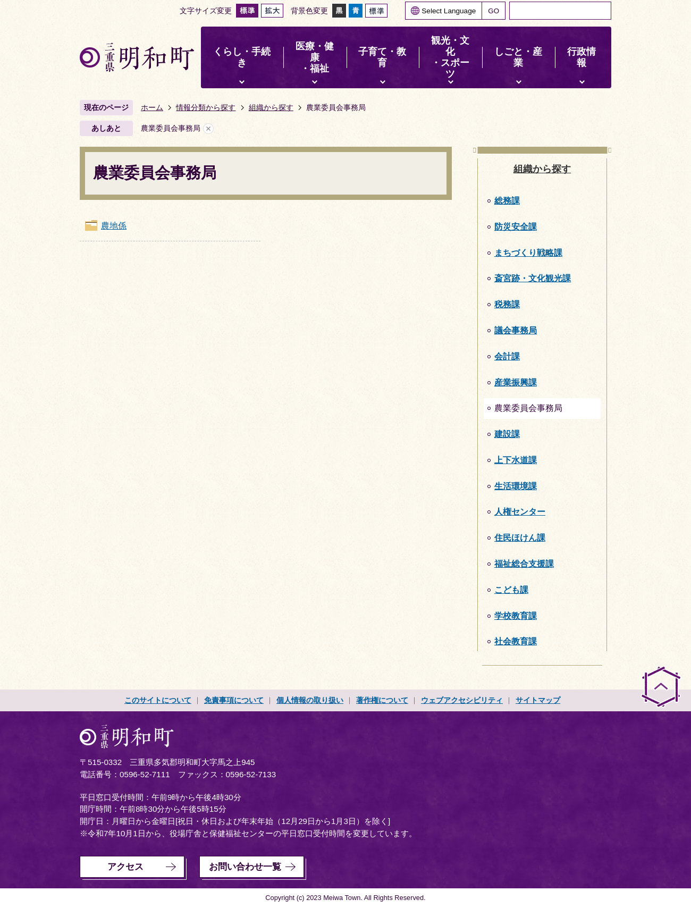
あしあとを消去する (208, 128)
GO (493, 11)
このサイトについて (157, 700)
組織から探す (271, 107)
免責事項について (234, 700)
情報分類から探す (205, 107)
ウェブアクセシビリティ (462, 700)
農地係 (114, 225)
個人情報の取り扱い (309, 700)
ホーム (152, 107)
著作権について (382, 700)
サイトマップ (538, 700)
